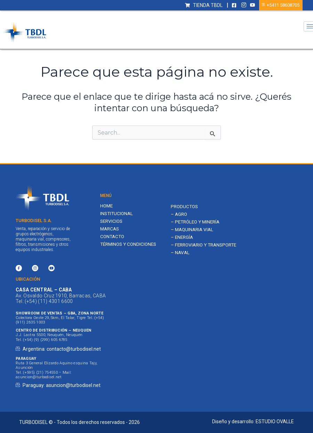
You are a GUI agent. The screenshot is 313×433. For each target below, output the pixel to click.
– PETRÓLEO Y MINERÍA (197, 223)
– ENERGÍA (182, 238)
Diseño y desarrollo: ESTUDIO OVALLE (253, 421)
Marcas (110, 230)
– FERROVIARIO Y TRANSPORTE (190, 249)
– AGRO (179, 215)
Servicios (112, 222)
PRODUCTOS (185, 207)
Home (107, 206)
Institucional (117, 213)
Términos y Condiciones (130, 245)
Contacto (113, 238)
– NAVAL (180, 260)
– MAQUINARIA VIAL (193, 231)
